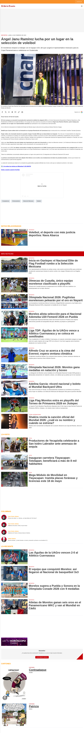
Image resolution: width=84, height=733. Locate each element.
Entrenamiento (16, 201)
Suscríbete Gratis (42, 657)
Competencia (5, 201)
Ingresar (79, 1)
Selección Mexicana (28, 201)
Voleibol (39, 201)
